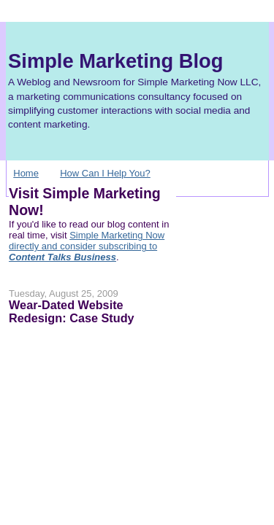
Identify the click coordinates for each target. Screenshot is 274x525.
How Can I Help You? (105, 173)
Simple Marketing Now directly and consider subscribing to (86, 246)
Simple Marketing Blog (115, 61)
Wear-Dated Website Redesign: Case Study (71, 311)
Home (26, 173)
